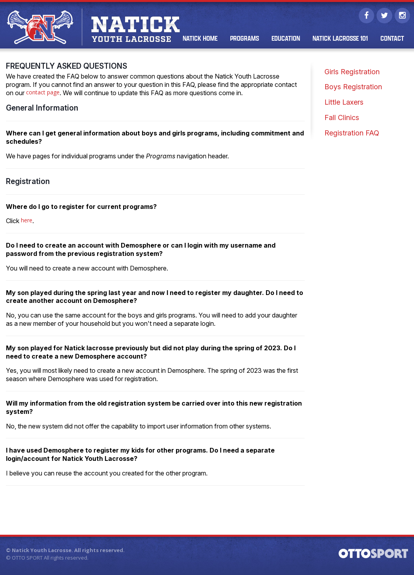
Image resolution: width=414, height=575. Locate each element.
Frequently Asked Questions (66, 66)
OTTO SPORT (27, 558)
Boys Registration (353, 88)
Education (285, 39)
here (26, 221)
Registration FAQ (351, 134)
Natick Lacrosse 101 (339, 39)
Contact (392, 39)
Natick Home (199, 39)
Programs (244, 39)
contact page (43, 93)
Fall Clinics (341, 118)
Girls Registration (352, 72)
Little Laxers (343, 103)
